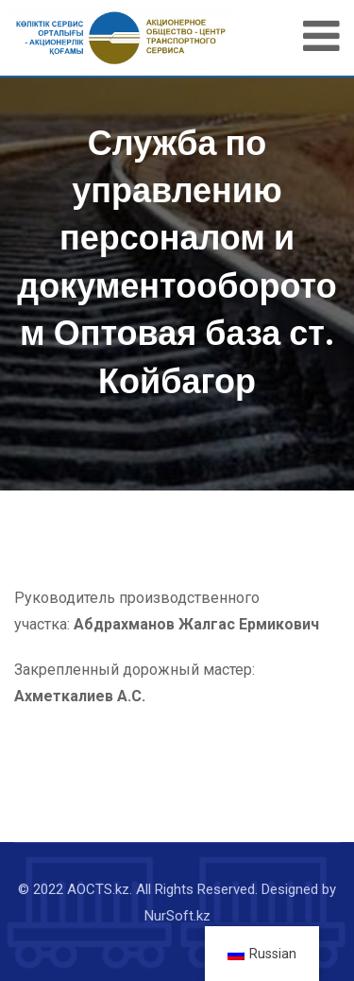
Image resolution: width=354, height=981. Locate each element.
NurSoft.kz (177, 915)
